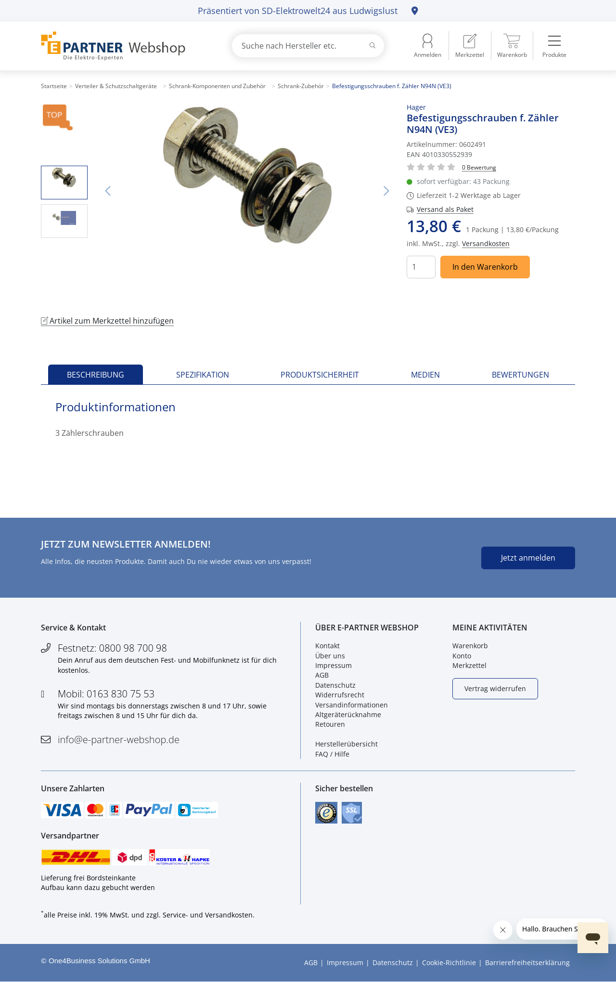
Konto (461, 655)
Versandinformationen (351, 704)
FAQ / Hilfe (332, 754)
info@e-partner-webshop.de (119, 739)
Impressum (333, 665)
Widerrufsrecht (339, 694)
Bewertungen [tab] (520, 374)
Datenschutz (335, 685)
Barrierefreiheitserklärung (527, 962)
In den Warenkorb (485, 267)
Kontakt (327, 645)
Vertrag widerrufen (495, 688)
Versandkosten (486, 243)
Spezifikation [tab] (202, 374)
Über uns (330, 655)
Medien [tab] (425, 374)
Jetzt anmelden (528, 557)
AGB (322, 675)
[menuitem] (469, 45)
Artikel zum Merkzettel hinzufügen (107, 320)
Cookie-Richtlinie (449, 962)
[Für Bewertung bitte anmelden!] (479, 166)
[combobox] (308, 45)
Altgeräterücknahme (348, 714)
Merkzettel (469, 665)
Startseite (54, 86)
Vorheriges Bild (108, 191)
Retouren (330, 724)
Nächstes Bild (386, 191)
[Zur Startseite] (125, 46)
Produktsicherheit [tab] (320, 374)
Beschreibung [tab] (95, 374)
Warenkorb (470, 645)
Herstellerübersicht (346, 743)
